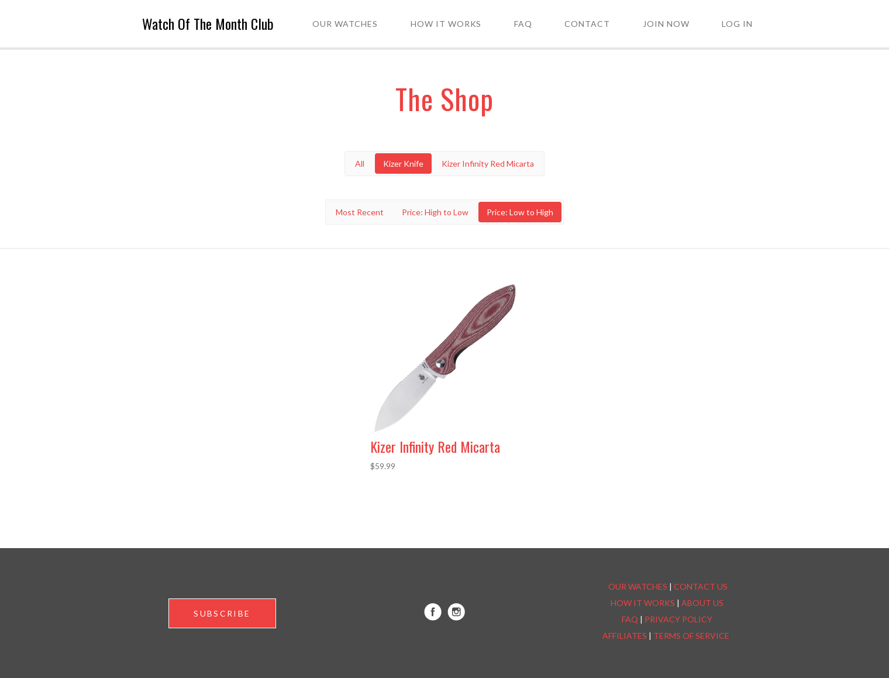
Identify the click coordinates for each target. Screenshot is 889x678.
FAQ (523, 24)
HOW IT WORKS (643, 603)
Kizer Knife (403, 163)
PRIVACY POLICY (678, 619)
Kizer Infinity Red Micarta (488, 163)
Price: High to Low (435, 212)
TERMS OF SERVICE (691, 636)
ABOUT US (702, 603)
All (359, 163)
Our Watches (345, 24)
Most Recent (360, 212)
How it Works (446, 24)
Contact (587, 24)
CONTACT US (701, 586)
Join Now (666, 24)
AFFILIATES (624, 636)
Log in (737, 24)
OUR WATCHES (637, 586)
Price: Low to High (520, 212)
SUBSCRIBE (222, 613)
